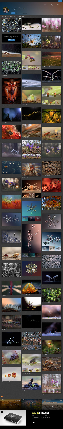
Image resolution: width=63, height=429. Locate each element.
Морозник (44, 49)
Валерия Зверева (21, 16)
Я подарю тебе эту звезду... (26, 48)
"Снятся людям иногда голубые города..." (7, 244)
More (34, 422)
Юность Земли (4, 75)
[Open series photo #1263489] (25, 195)
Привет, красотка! (25, 104)
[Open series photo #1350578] (45, 102)
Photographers (6, 16)
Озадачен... (44, 140)
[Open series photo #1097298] (45, 391)
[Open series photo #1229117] (31, 255)
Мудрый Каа (24, 390)
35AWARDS (25, 13)
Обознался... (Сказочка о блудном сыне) (27, 373)
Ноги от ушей (45, 83)
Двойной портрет (25, 177)
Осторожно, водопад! (25, 137)
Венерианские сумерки (46, 319)
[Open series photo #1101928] (25, 370)
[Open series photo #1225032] (58, 248)
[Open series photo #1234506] (38, 218)
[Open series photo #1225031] (52, 248)
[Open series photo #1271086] (25, 156)
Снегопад (23, 87)
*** (22, 221)
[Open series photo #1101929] (31, 370)
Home (3, 16)
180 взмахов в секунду (46, 66)
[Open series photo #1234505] (31, 218)
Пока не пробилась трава (47, 175)
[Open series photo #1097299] (51, 391)
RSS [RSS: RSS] (2, 396)
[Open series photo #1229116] (25, 255)
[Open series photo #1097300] (58, 391)
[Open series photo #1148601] (31, 347)
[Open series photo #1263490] (32, 195)
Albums (17, 13)
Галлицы (23, 198)
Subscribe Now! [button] (11, 39)
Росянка (44, 193)
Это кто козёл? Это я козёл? (7, 260)
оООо (3, 364)
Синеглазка (4, 295)
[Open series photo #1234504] (25, 218)
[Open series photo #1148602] (38, 347)
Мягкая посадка (4, 347)
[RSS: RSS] (1, 396)
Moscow (17, 16)
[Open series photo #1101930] (38, 370)
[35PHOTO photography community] (5, 1)
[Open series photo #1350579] (51, 102)
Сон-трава (3, 192)
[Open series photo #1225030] (45, 248)
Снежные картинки (25, 258)
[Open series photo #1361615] (25, 67)
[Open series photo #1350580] (58, 102)
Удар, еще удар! (24, 31)
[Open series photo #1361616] (31, 67)
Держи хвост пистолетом (47, 285)
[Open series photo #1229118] (38, 255)
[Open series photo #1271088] (38, 156)
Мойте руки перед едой (6, 381)
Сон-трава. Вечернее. (46, 158)
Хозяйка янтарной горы (26, 294)
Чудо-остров (45, 354)
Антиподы (3, 329)
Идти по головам (45, 371)
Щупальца (3, 312)
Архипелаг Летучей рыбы (47, 268)
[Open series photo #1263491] (38, 195)
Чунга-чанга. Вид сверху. (47, 302)
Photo (13, 13)
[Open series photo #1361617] (38, 67)
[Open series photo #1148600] (25, 347)
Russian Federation (12, 16)
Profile (20, 13)
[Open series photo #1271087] (31, 156)
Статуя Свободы (4, 122)
